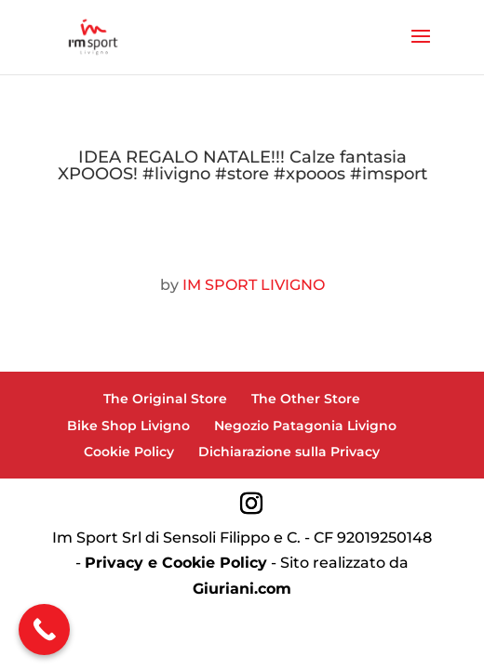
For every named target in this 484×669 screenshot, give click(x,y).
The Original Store (165, 398)
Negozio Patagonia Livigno (305, 425)
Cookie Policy (129, 451)
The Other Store (305, 398)
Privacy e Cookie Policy (176, 562)
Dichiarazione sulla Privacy (289, 451)
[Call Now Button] (44, 629)
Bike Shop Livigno (128, 425)
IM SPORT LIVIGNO (253, 285)
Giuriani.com (242, 588)
